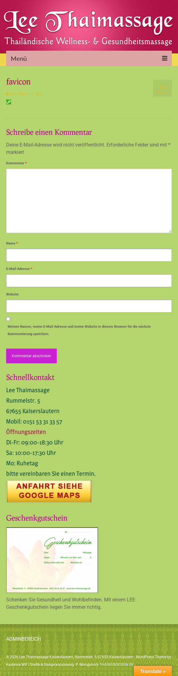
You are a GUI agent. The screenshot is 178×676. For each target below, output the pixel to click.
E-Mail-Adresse (19, 269)
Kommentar (16, 163)
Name (12, 243)
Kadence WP (16, 664)
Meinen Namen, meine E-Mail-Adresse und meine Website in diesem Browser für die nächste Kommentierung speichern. (79, 330)
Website (12, 294)
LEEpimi (22, 94)
